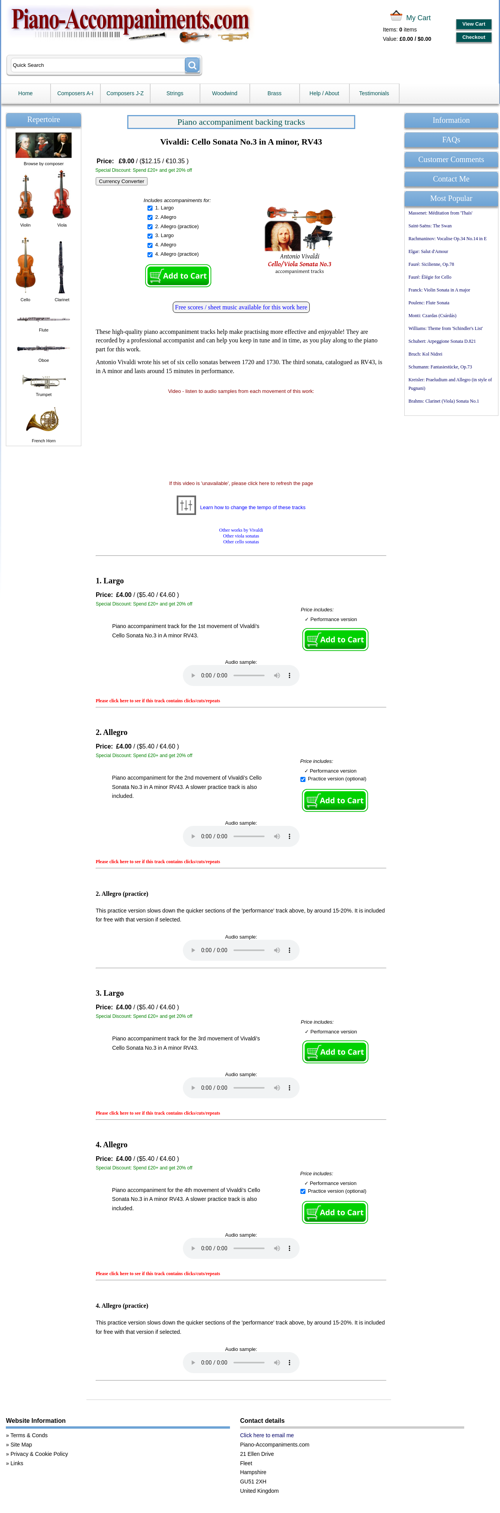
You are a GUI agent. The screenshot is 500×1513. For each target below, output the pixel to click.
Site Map (21, 1444)
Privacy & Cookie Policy (39, 1454)
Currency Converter (121, 181)
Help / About (324, 93)
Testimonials (374, 93)
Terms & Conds (29, 1435)
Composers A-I (75, 93)
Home (25, 93)
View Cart (473, 24)
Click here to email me (267, 1435)
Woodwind (224, 93)
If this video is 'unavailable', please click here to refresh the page (241, 483)
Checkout (473, 37)
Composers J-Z (125, 93)
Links (17, 1463)
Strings (175, 93)
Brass (275, 93)
